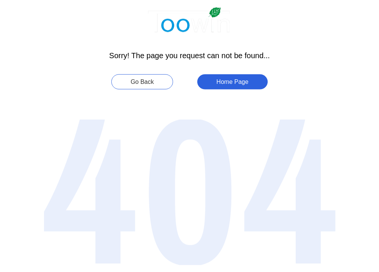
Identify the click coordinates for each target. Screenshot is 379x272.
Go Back (142, 82)
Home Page (233, 82)
